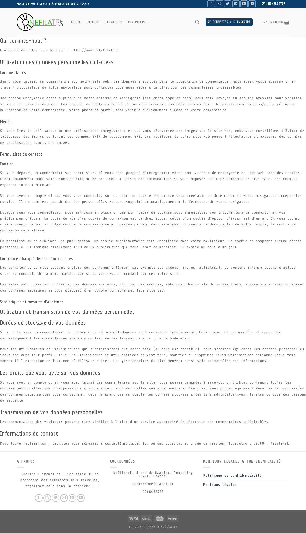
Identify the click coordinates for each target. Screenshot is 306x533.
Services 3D (114, 22)
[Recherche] (197, 22)
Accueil (75, 22)
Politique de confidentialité (232, 475)
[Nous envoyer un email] (236, 3)
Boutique (93, 22)
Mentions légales (220, 485)
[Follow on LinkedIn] (244, 3)
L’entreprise (138, 22)
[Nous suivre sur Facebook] (211, 3)
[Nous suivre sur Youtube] (252, 3)
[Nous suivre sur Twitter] (227, 3)
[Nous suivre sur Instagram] (219, 3)
